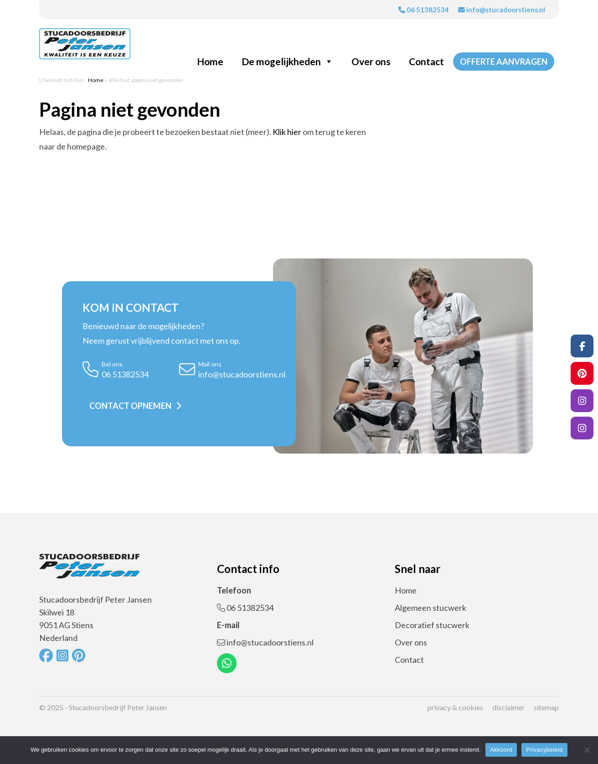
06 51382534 (423, 9)
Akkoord (501, 749)
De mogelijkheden (287, 61)
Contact (426, 61)
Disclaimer (508, 707)
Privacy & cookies (455, 707)
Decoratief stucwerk (432, 625)
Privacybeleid (544, 749)
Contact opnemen (130, 406)
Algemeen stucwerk (430, 608)
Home (210, 61)
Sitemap (546, 707)
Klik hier (287, 132)
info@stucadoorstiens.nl (501, 9)
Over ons (371, 61)
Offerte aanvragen (503, 62)
